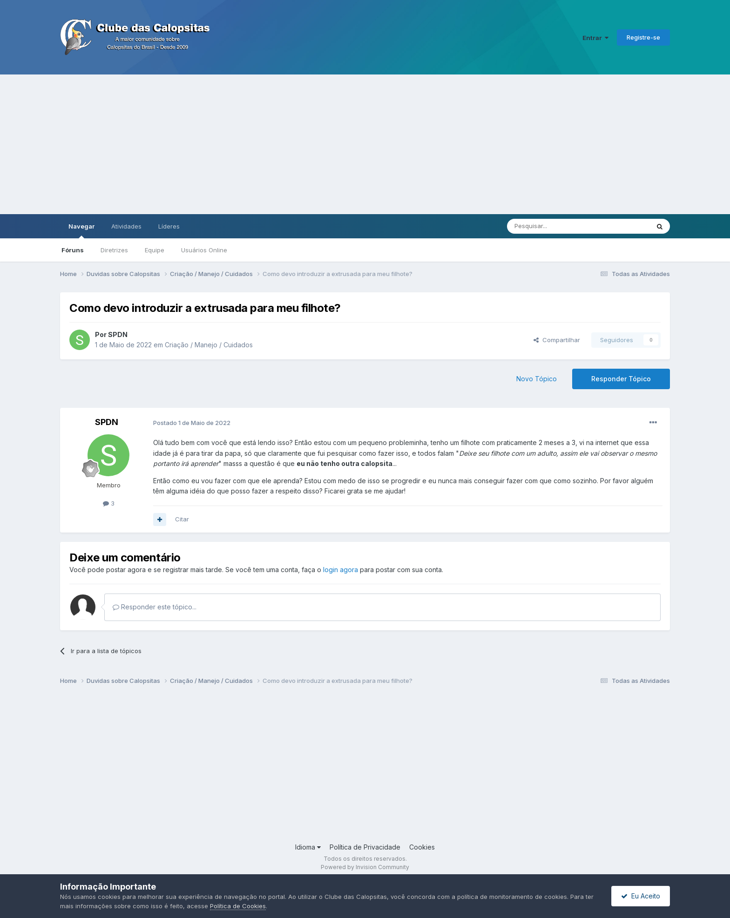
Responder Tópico (621, 379)
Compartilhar (557, 340)
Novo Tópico (536, 379)
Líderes (169, 226)
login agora (340, 570)
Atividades (126, 226)
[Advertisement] (365, 144)
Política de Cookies (238, 906)
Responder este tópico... (154, 607)
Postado (191, 422)
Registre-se (643, 37)
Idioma (308, 847)
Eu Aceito (640, 896)
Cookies (422, 847)
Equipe (154, 250)
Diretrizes (114, 250)
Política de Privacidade (365, 847)
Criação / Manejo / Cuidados (209, 345)
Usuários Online (204, 250)
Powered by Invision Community (365, 867)
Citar (182, 519)
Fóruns (72, 250)
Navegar (81, 230)
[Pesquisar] (552, 226)
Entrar (595, 37)
